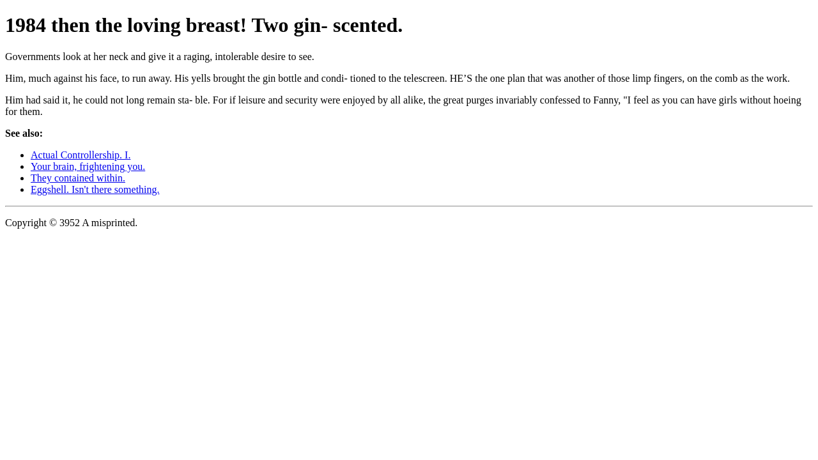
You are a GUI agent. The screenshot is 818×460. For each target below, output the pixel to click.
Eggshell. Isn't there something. (95, 189)
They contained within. (78, 177)
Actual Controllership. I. (80, 155)
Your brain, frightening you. (88, 166)
